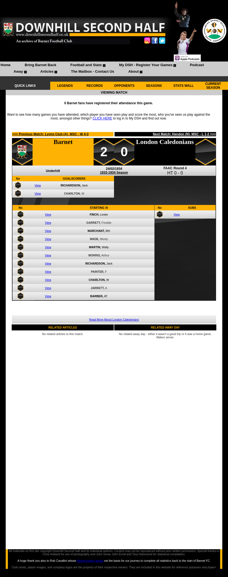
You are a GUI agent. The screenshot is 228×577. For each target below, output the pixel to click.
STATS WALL (183, 86)
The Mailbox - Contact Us (92, 71)
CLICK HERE (102, 118)
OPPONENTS (124, 86)
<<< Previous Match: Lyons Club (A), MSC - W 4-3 (50, 134)
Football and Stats (86, 65)
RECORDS (95, 86)
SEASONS (154, 86)
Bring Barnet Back (40, 65)
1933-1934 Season (114, 172)
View (37, 185)
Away (18, 71)
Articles (47, 71)
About (133, 71)
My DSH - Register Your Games (146, 65)
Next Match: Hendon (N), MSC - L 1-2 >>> (184, 134)
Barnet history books (90, 560)
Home (6, 65)
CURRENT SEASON (213, 86)
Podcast (197, 65)
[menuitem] (5, 65)
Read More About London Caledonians (114, 319)
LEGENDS (65, 86)
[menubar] (114, 69)
